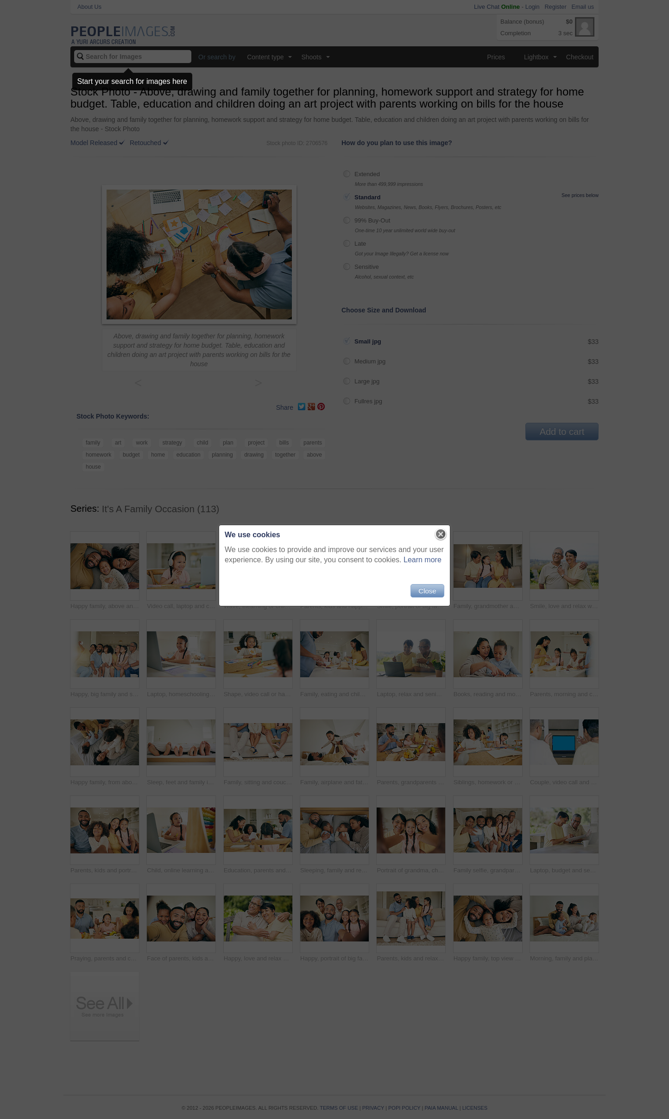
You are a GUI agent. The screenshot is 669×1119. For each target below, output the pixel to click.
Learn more (423, 560)
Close (427, 591)
